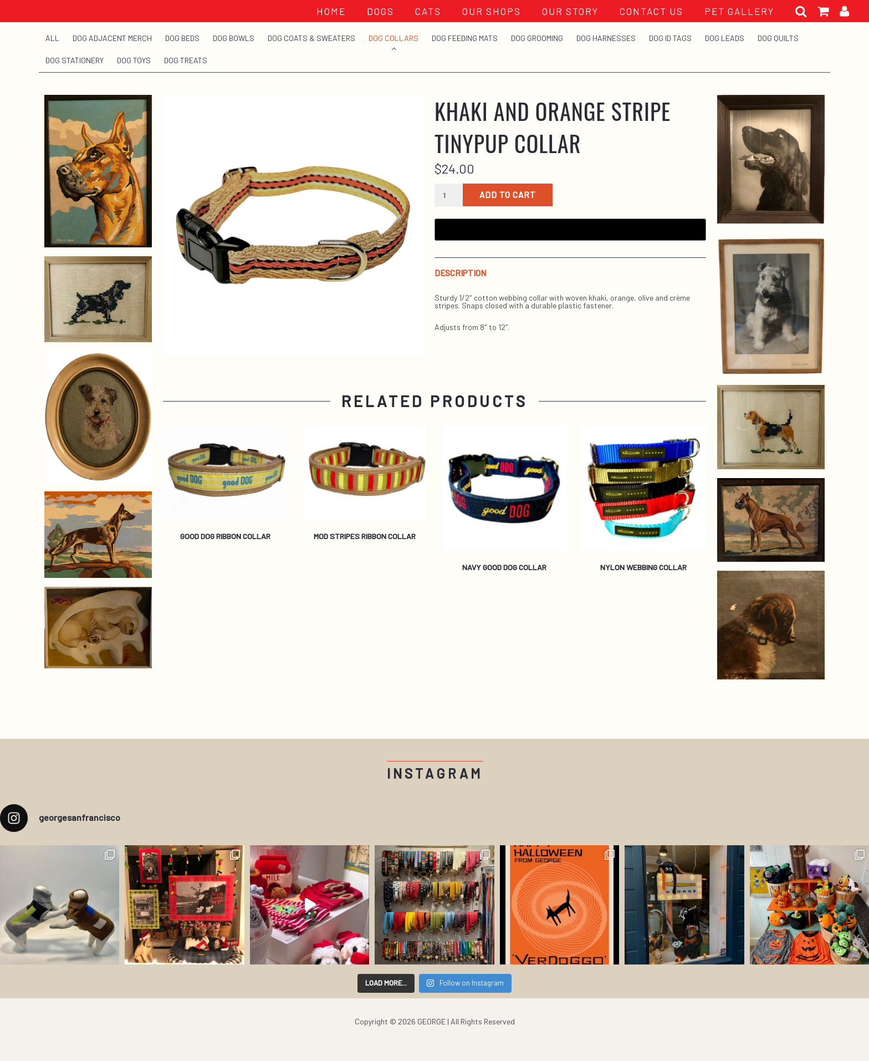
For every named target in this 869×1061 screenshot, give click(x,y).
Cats (428, 11)
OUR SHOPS (491, 11)
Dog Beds (182, 38)
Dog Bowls (233, 38)
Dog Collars (393, 38)
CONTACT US (651, 11)
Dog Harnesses (606, 38)
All (52, 38)
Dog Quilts (778, 38)
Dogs (380, 11)
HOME (331, 11)
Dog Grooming (537, 38)
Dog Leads (724, 38)
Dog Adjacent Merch (112, 38)
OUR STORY (570, 11)
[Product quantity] (448, 195)
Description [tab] (460, 273)
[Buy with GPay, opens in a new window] (570, 230)
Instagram (435, 773)
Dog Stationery (74, 60)
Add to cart (507, 195)
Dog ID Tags (670, 38)
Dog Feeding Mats (465, 38)
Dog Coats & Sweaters (311, 38)
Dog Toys (134, 60)
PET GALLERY (739, 11)
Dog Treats (185, 60)
